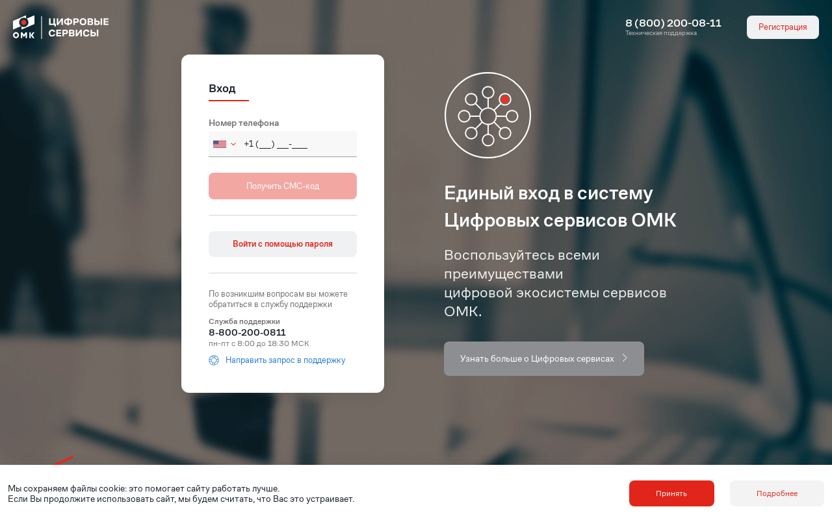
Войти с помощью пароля (283, 243)
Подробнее (777, 493)
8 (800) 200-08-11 (673, 23)
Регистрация (783, 26)
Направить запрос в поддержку (277, 360)
